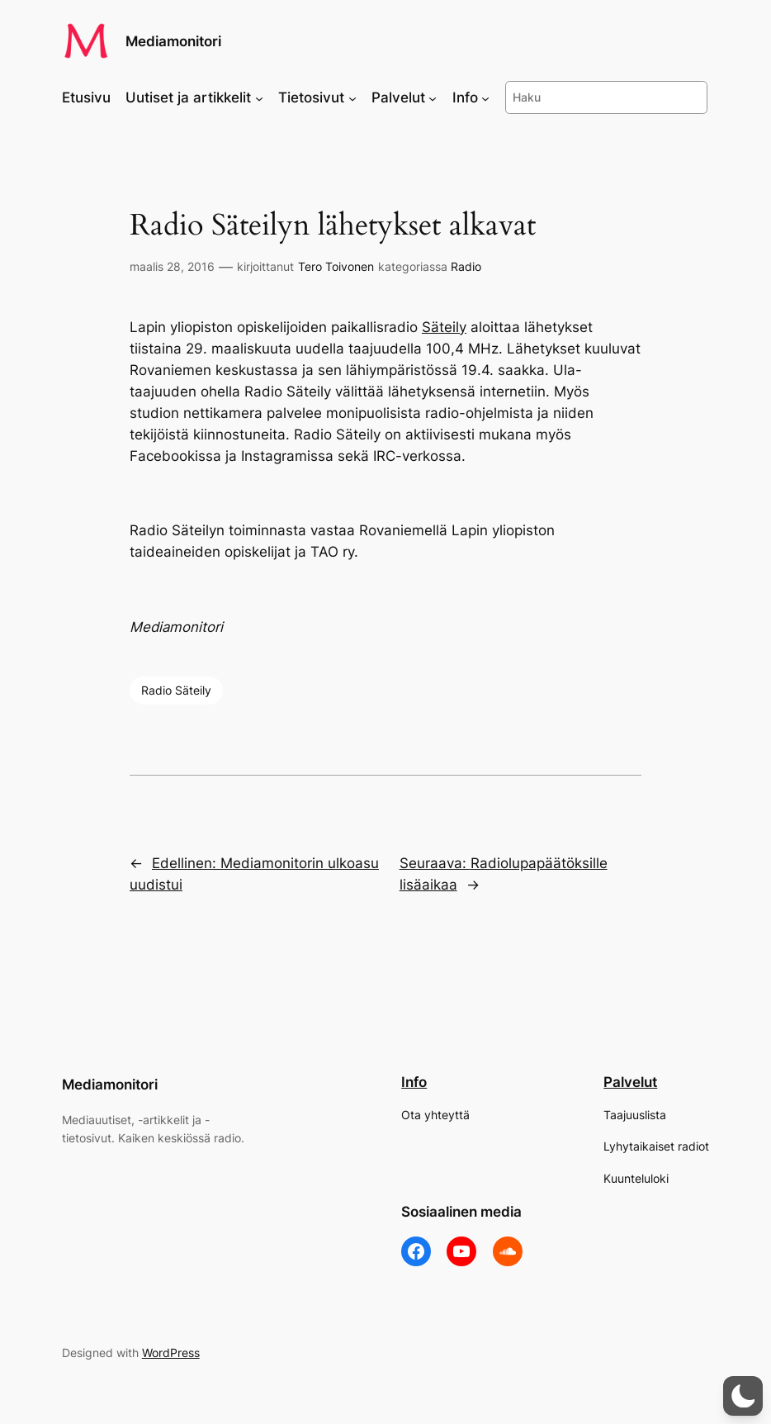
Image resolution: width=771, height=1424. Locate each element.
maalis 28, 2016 (172, 266)
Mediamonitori (173, 41)
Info (414, 1082)
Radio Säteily (176, 690)
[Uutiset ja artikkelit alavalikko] (259, 97)
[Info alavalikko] (485, 97)
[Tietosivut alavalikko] (352, 97)
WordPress (171, 1353)
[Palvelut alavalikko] (432, 97)
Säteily (444, 327)
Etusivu (86, 97)
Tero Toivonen (336, 266)
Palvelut (630, 1082)
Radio (466, 266)
